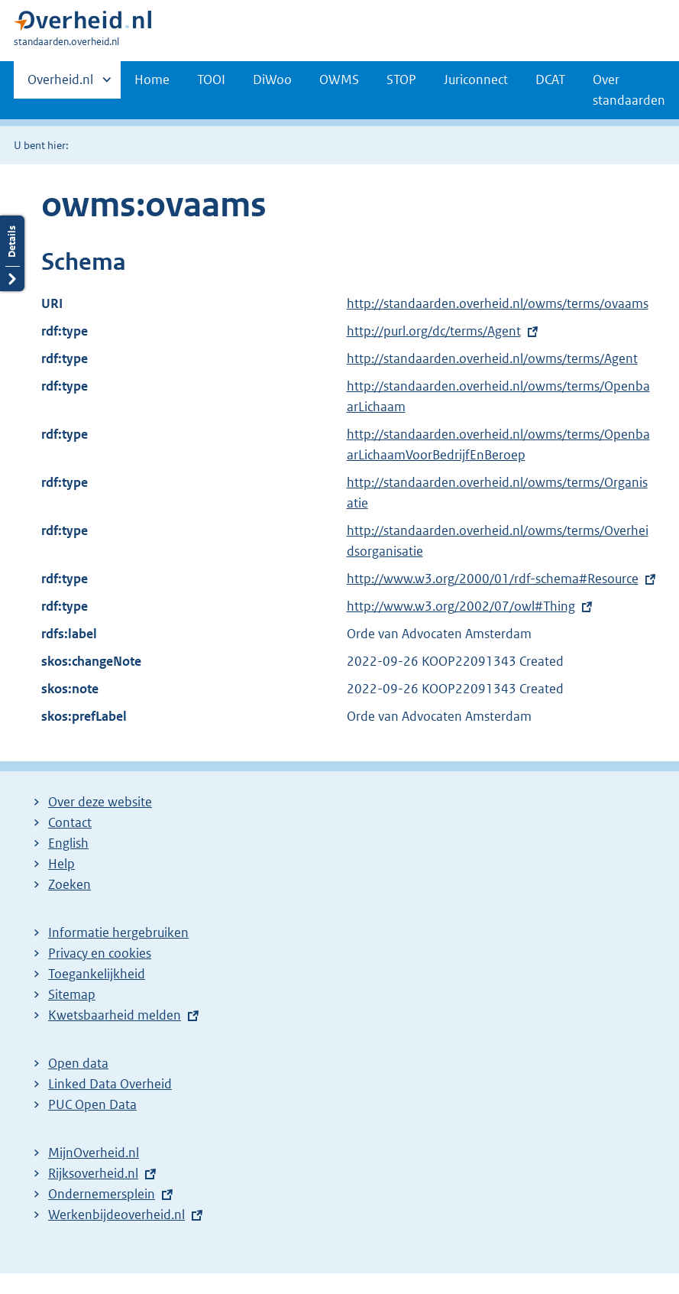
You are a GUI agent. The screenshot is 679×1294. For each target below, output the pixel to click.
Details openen (12, 253)
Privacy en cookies (99, 953)
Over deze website (100, 801)
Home (152, 79)
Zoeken (69, 884)
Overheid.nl (60, 84)
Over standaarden (629, 90)
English (68, 843)
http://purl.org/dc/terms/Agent (434, 331)
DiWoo (272, 79)
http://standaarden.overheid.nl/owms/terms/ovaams (497, 303)
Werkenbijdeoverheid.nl (116, 1214)
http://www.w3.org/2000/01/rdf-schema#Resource (493, 578)
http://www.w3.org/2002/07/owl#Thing (461, 606)
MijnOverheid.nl (93, 1152)
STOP (401, 79)
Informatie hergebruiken (118, 932)
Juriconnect (476, 79)
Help (61, 863)
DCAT (550, 79)
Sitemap (71, 994)
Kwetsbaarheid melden (114, 1015)
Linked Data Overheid (110, 1083)
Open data (78, 1063)
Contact (70, 822)
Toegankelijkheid (96, 973)
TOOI (211, 79)
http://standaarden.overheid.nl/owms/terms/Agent (492, 358)
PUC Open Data (92, 1104)
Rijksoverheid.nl (93, 1173)
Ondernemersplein (101, 1193)
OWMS (339, 79)
